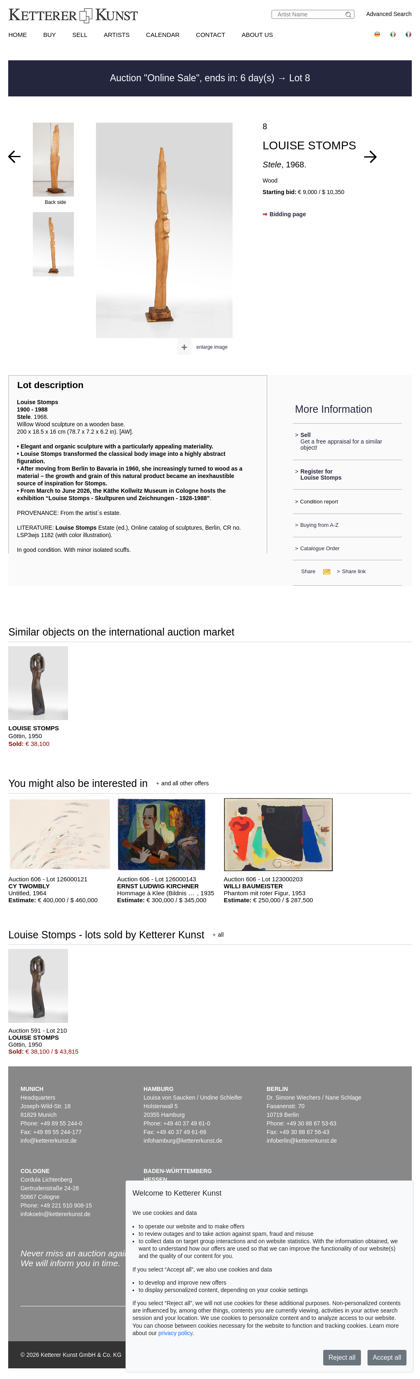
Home (17, 34)
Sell (79, 34)
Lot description (50, 385)
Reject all (342, 1357)
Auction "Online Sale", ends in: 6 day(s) (193, 78)
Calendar (163, 34)
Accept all (387, 1357)
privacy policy (175, 1333)
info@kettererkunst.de (49, 1140)
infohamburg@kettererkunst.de (183, 1140)
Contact (210, 34)
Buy (49, 34)
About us (257, 34)
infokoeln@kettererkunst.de (56, 1214)
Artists (117, 34)
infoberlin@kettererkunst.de (302, 1140)
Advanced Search (389, 14)
